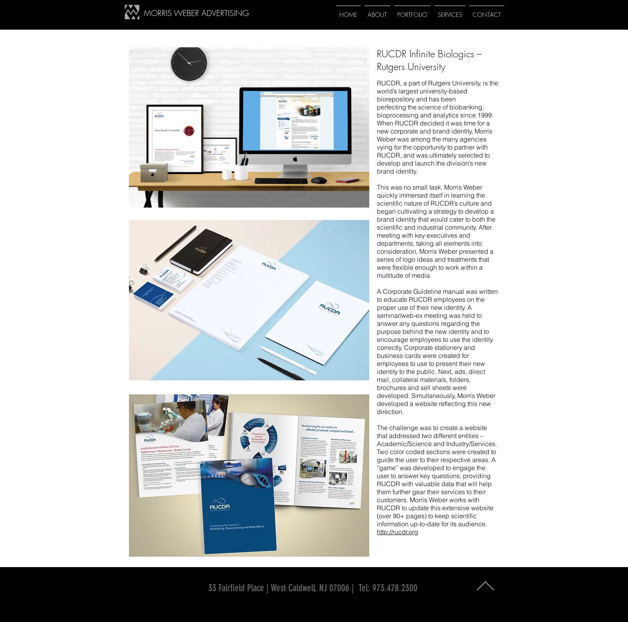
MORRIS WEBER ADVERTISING (196, 13)
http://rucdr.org (397, 532)
